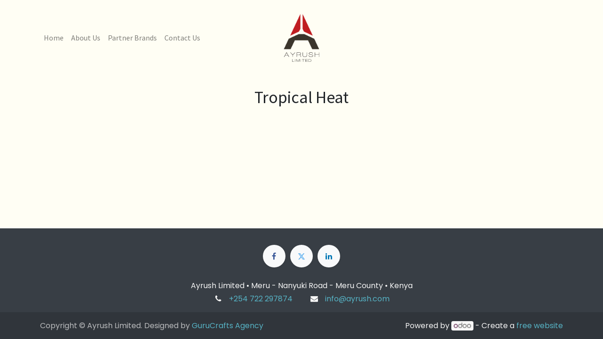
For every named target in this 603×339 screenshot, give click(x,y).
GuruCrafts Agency (227, 325)
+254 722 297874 (261, 298)
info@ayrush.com (357, 298)
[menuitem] (53, 37)
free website (539, 325)
